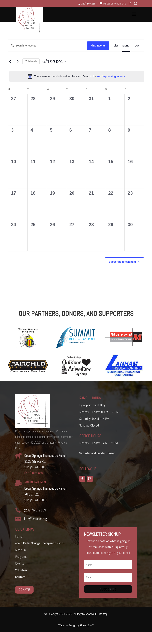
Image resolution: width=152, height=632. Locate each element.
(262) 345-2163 (88, 3)
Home (18, 536)
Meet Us (20, 550)
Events (19, 563)
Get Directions (33, 473)
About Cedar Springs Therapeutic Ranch (39, 543)
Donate (24, 589)
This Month (31, 61)
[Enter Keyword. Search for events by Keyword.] (47, 46)
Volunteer (21, 570)
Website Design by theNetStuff (76, 625)
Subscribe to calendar (122, 261)
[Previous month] (10, 61)
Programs (21, 556)
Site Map (103, 614)
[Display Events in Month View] (126, 46)
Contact (20, 577)
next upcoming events (111, 76)
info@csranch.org (35, 519)
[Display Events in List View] (116, 46)
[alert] (76, 76)
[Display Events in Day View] (137, 46)
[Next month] (17, 61)
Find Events (98, 45)
